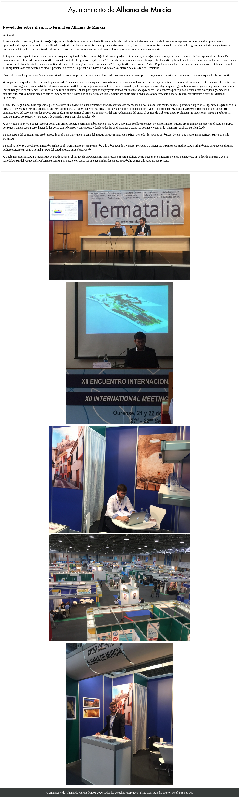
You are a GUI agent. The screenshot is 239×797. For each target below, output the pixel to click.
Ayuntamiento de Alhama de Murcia (66, 792)
